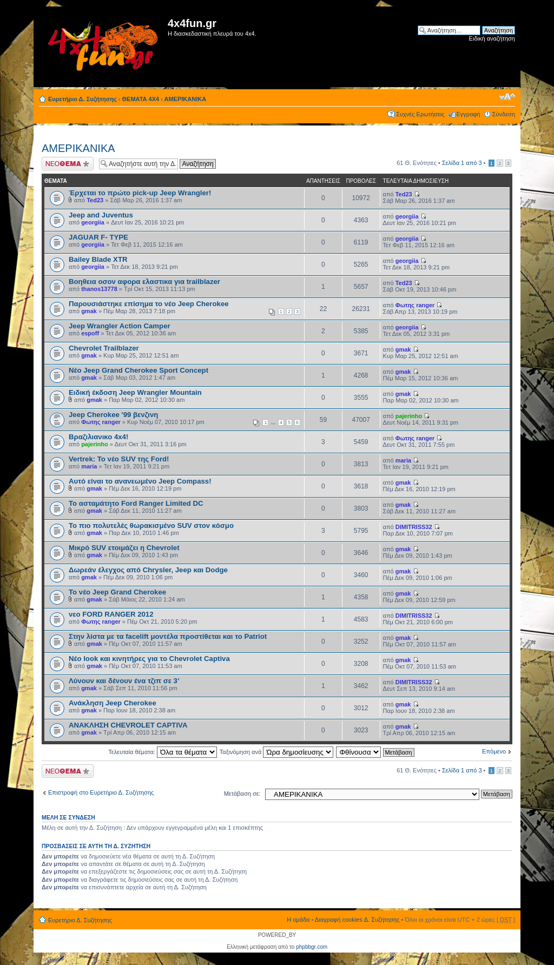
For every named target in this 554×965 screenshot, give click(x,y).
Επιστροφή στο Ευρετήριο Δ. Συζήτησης (101, 792)
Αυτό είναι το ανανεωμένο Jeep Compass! (140, 481)
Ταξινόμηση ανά (277, 752)
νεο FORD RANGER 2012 (111, 614)
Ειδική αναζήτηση (492, 38)
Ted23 (95, 200)
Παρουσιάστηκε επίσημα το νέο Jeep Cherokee (149, 304)
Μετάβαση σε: (242, 793)
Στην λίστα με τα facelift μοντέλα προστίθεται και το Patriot (168, 636)
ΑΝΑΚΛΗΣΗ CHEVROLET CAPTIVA (128, 725)
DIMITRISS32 (413, 527)
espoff (90, 333)
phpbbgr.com (311, 947)
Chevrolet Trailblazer (104, 348)
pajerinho (409, 416)
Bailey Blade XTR (98, 259)
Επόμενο (494, 751)
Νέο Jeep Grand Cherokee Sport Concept (138, 370)
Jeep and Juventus (101, 215)
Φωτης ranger (415, 305)
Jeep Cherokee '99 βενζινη (113, 415)
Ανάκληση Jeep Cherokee (112, 703)
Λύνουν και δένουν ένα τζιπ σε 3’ (124, 681)
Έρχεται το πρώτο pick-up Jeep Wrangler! (140, 193)
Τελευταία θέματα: (162, 752)
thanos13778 (99, 289)
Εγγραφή (468, 114)
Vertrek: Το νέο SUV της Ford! (119, 459)
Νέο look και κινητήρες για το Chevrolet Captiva (149, 659)
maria (89, 466)
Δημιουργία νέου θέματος (68, 163)
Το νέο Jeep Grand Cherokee (117, 592)
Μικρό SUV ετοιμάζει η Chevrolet (124, 548)
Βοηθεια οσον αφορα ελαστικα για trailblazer (144, 281)
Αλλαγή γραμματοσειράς (507, 97)
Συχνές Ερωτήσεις (420, 114)
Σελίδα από (462, 163)
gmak (89, 311)
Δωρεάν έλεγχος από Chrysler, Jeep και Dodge (148, 570)
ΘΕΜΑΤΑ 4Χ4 (141, 99)
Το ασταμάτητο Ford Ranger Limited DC (136, 503)
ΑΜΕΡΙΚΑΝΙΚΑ (185, 99)
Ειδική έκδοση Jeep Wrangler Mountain (135, 392)
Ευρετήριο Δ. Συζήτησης (82, 99)
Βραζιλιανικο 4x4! (98, 437)
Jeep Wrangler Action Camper (119, 326)
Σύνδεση (503, 114)
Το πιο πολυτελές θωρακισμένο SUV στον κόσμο (151, 525)
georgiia (92, 222)
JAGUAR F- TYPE (98, 237)
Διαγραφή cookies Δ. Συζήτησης (357, 919)
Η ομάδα (298, 919)
